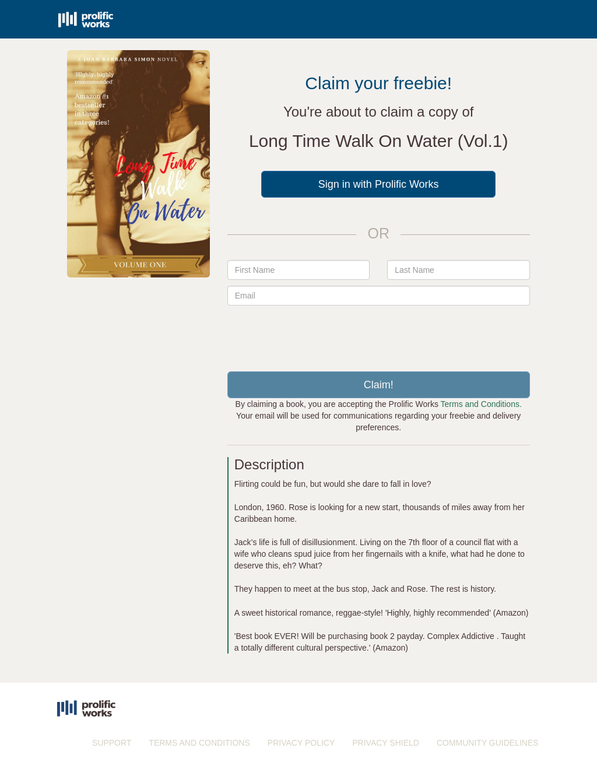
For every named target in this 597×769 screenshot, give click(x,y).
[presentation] (378, 334)
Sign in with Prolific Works (378, 184)
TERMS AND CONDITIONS (199, 742)
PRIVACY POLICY (301, 742)
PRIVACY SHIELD (385, 742)
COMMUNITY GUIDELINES (488, 742)
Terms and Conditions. (481, 404)
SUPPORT (111, 742)
